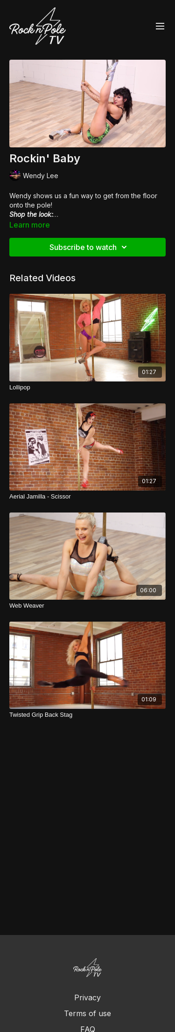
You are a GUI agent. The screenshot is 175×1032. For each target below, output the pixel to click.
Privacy (87, 997)
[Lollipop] (87, 387)
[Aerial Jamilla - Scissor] (87, 496)
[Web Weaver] (87, 605)
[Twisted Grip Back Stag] (87, 715)
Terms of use (87, 1013)
